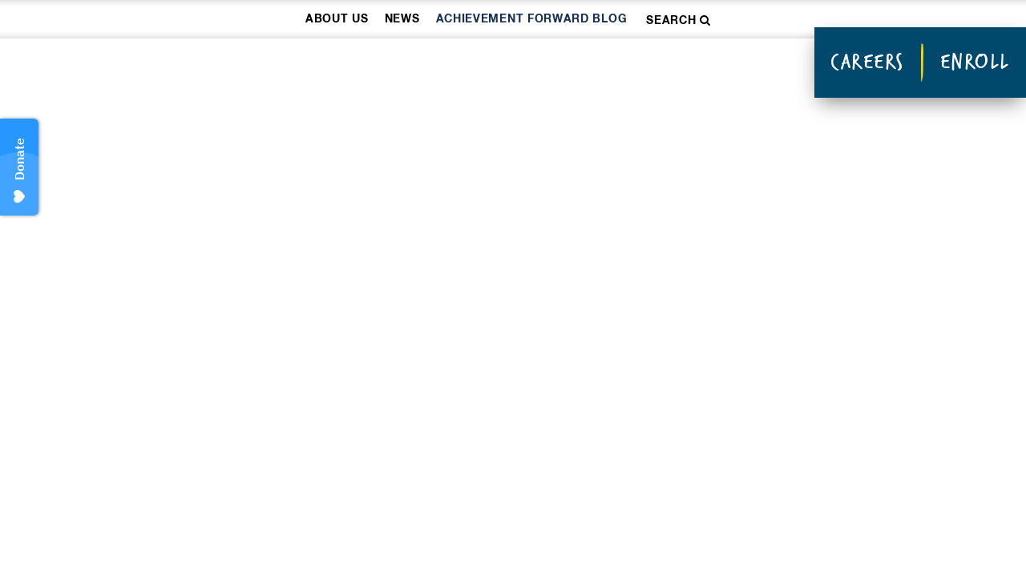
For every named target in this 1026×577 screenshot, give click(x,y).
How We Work (329, 64)
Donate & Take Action (686, 64)
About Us (337, 19)
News (402, 19)
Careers (867, 61)
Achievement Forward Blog (532, 19)
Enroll (975, 61)
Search (678, 20)
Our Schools (489, 64)
